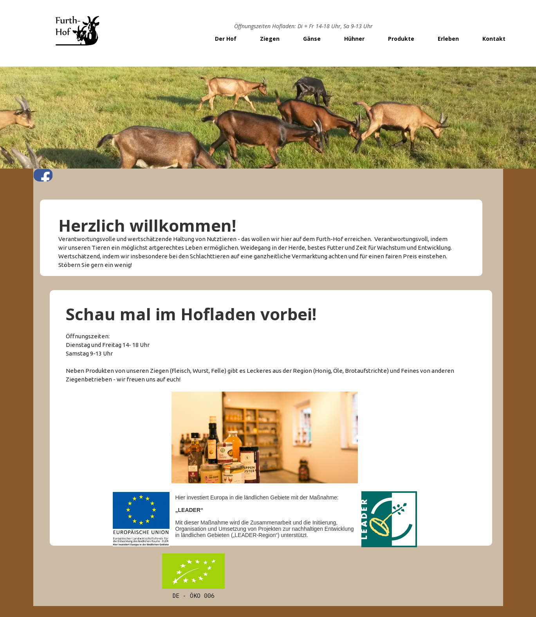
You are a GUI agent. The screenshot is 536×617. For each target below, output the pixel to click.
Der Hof (225, 38)
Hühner (354, 38)
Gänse (312, 38)
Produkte (401, 38)
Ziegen (270, 38)
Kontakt (493, 38)
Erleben (448, 38)
